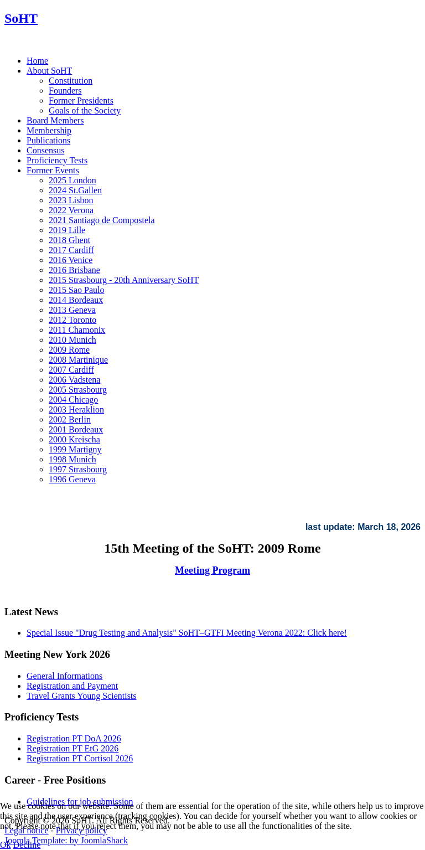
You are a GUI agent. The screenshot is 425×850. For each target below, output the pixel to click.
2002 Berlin (70, 419)
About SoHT (49, 70)
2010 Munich (72, 339)
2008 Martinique (78, 359)
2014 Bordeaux (76, 300)
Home (37, 60)
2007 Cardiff (71, 369)
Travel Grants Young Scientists (82, 695)
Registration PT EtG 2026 (72, 748)
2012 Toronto (72, 319)
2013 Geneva (72, 310)
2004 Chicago (73, 399)
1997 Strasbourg (78, 469)
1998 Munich (72, 459)
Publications (48, 140)
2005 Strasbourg (78, 389)
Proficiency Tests (57, 160)
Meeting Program (212, 570)
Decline (27, 844)
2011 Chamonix (77, 329)
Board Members (55, 120)
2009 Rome (69, 349)
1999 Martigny (75, 449)
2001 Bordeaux (76, 429)
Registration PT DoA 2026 (74, 738)
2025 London (72, 180)
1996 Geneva (72, 479)
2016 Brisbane (74, 270)
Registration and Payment (72, 686)
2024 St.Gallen (75, 190)
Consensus (45, 150)
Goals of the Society (85, 110)
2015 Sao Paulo (76, 290)
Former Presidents (81, 100)
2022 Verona (71, 210)
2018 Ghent (69, 240)
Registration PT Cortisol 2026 (80, 758)
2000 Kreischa (74, 439)
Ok (5, 844)
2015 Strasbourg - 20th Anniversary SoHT (124, 280)
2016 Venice (70, 260)
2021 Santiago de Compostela (102, 220)
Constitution (70, 80)
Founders (65, 90)
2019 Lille (67, 230)
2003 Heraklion (76, 409)
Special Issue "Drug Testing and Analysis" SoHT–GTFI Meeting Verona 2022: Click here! (187, 632)
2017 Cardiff (71, 250)
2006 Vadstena (74, 379)
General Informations (64, 676)
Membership (49, 130)
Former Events (53, 170)
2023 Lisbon (71, 200)
